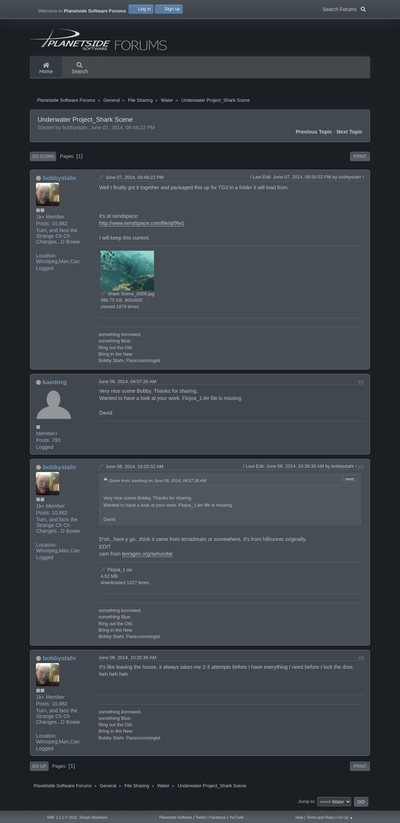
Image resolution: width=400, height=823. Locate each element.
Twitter (200, 817)
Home (46, 68)
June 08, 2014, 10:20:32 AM (134, 468)
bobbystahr (59, 179)
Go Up (39, 768)
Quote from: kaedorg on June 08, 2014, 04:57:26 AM (157, 482)
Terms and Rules (320, 817)
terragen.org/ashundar (147, 555)
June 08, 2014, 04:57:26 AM (127, 383)
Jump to (306, 803)
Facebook (218, 817)
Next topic (350, 133)
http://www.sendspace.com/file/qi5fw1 (141, 225)
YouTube (236, 817)
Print (360, 158)
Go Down (43, 158)
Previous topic (314, 133)
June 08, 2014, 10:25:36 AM (127, 659)
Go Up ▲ (345, 817)
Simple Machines (93, 817)
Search (80, 68)
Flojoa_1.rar (116, 571)
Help (299, 817)
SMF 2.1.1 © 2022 (62, 817)
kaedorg (55, 383)
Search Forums (343, 8)
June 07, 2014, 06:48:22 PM (135, 179)
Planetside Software (175, 817)
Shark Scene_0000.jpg (127, 295)
